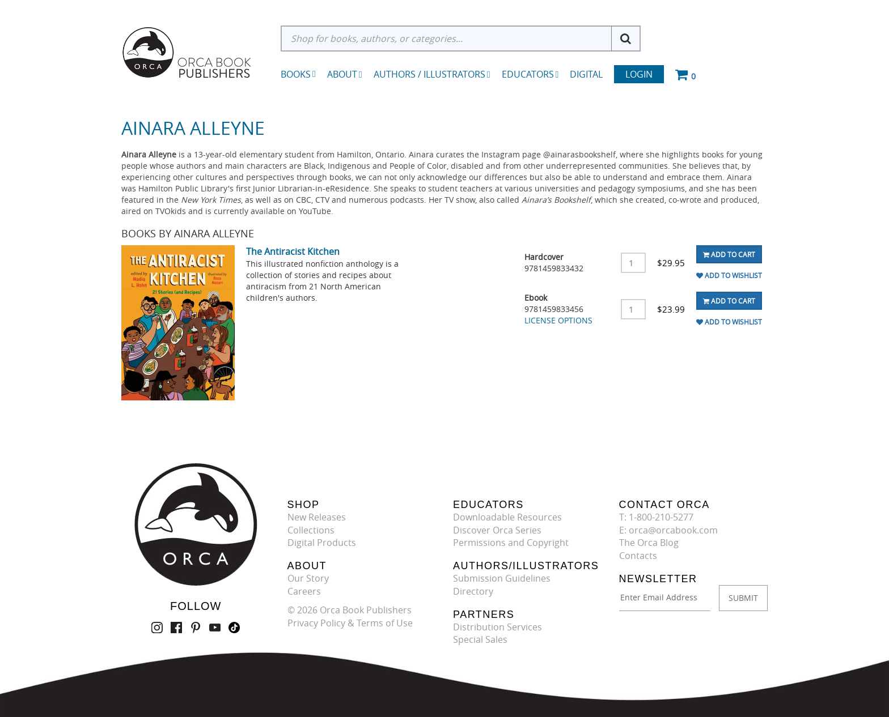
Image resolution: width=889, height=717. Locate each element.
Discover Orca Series (497, 530)
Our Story (308, 578)
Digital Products (321, 542)
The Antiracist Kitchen (293, 251)
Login (639, 74)
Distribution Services (497, 627)
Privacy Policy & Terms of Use (350, 623)
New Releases (316, 517)
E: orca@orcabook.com (668, 530)
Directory (473, 591)
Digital (586, 74)
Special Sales (480, 639)
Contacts (638, 555)
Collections (311, 530)
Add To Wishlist (729, 275)
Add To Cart (729, 254)
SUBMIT (743, 597)
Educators (530, 74)
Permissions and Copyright (511, 542)
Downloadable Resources (507, 517)
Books (296, 74)
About (344, 74)
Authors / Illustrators (432, 74)
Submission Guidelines (502, 578)
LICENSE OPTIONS (558, 320)
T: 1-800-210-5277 (656, 517)
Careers (304, 591)
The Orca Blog (649, 542)
